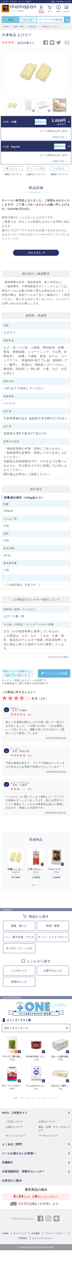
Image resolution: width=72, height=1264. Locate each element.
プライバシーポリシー (55, 1233)
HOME (5, 1233)
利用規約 (23, 1238)
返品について (58, 174)
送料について (11, 174)
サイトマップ (20, 1233)
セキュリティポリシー (42, 1238)
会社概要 (35, 1233)
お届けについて (34, 174)
